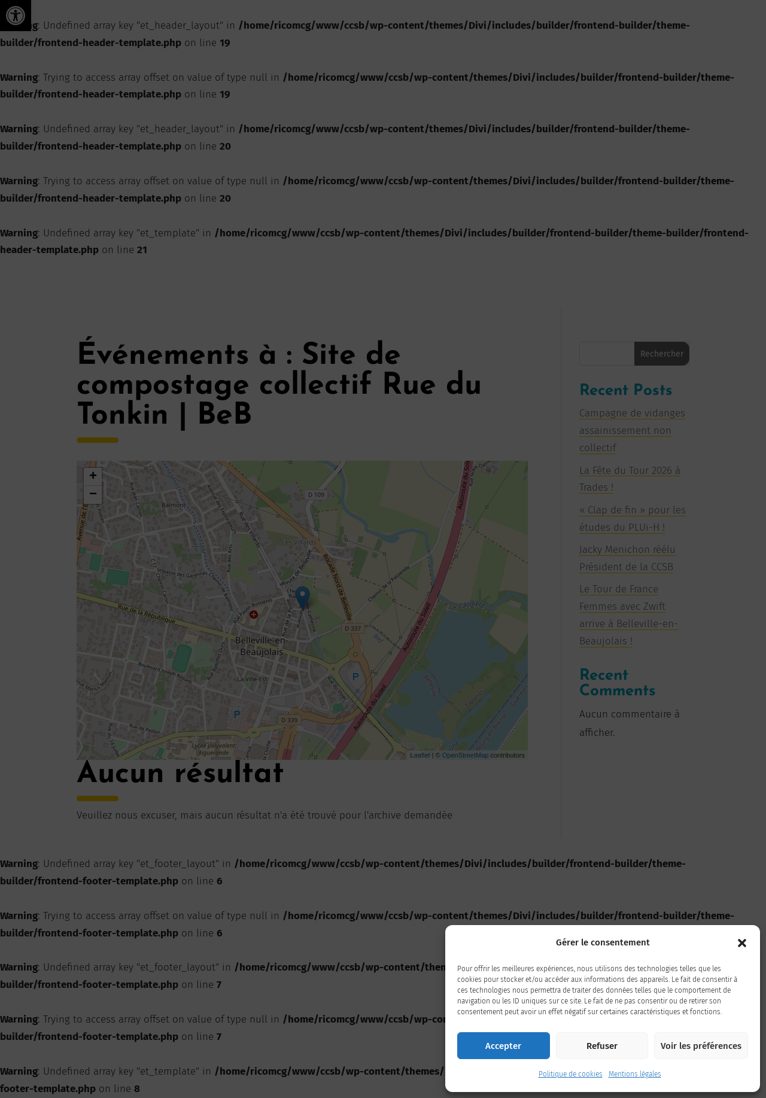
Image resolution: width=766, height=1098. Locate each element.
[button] (742, 943)
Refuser (602, 1046)
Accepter (503, 1046)
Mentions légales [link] (635, 1074)
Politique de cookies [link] (571, 1074)
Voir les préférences (701, 1046)
